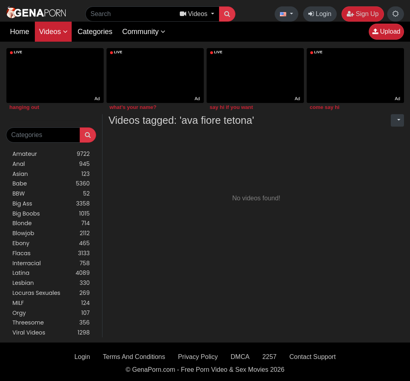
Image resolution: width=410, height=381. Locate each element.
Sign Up (362, 13)
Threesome (51, 323)
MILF (51, 303)
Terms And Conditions (134, 356)
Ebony (51, 243)
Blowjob (51, 233)
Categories (95, 32)
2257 (269, 356)
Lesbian (51, 283)
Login (320, 13)
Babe (51, 183)
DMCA (240, 356)
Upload (386, 31)
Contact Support (312, 356)
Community (143, 32)
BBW (51, 193)
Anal (51, 164)
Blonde (51, 223)
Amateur (51, 154)
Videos (53, 32)
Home (19, 32)
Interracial (51, 263)
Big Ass (51, 204)
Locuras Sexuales (51, 293)
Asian (51, 174)
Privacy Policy (198, 356)
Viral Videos (51, 333)
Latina (51, 273)
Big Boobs (51, 214)
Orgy (51, 313)
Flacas (51, 253)
